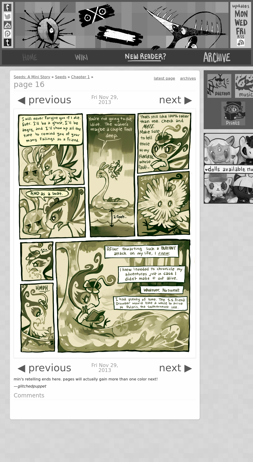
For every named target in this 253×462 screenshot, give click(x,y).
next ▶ (175, 100)
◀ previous (44, 100)
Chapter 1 (80, 77)
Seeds (60, 77)
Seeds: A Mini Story (32, 77)
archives (188, 78)
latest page (164, 78)
